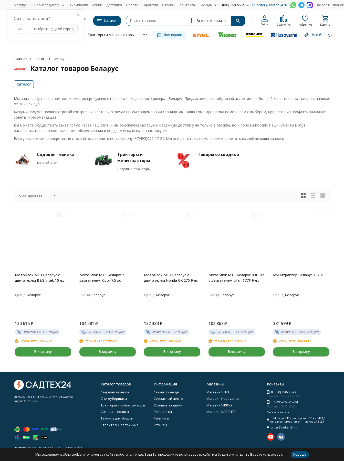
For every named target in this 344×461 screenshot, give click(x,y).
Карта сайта (74, 447)
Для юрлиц (169, 34)
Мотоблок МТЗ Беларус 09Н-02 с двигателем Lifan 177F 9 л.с (236, 278)
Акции (97, 5)
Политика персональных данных (37, 447)
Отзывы (168, 5)
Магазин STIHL (218, 392)
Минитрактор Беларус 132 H (298, 275)
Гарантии (150, 5)
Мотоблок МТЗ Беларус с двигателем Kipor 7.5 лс (101, 278)
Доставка (114, 5)
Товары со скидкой (218, 154)
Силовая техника (115, 411)
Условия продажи (168, 405)
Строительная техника (120, 425)
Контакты (188, 5)
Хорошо (299, 454)
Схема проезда (166, 392)
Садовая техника (56, 154)
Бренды (40, 58)
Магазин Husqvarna (222, 398)
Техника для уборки (117, 418)
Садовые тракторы (134, 168)
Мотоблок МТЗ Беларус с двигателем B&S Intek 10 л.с (40, 278)
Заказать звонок (330, 5)
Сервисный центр (168, 398)
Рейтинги (161, 418)
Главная (20, 58)
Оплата (132, 5)
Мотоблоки (47, 162)
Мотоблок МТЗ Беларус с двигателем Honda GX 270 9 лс (171, 278)
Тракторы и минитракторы (111, 34)
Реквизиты (163, 411)
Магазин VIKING (219, 405)
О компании (78, 5)
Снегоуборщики (114, 398)
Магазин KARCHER (221, 411)
